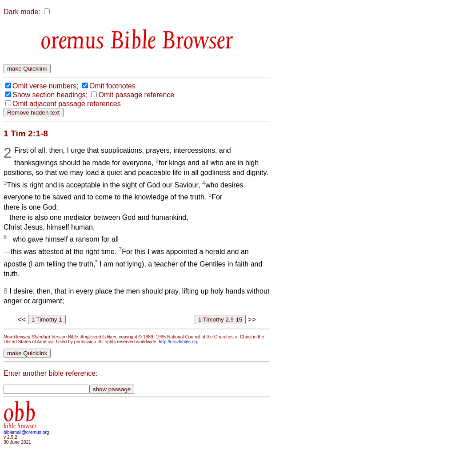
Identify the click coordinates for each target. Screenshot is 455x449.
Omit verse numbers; (45, 86)
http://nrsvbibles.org (178, 341)
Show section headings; (50, 95)
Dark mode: (22, 12)
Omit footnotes (112, 86)
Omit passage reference (136, 95)
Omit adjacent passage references (66, 103)
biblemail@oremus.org (26, 432)
